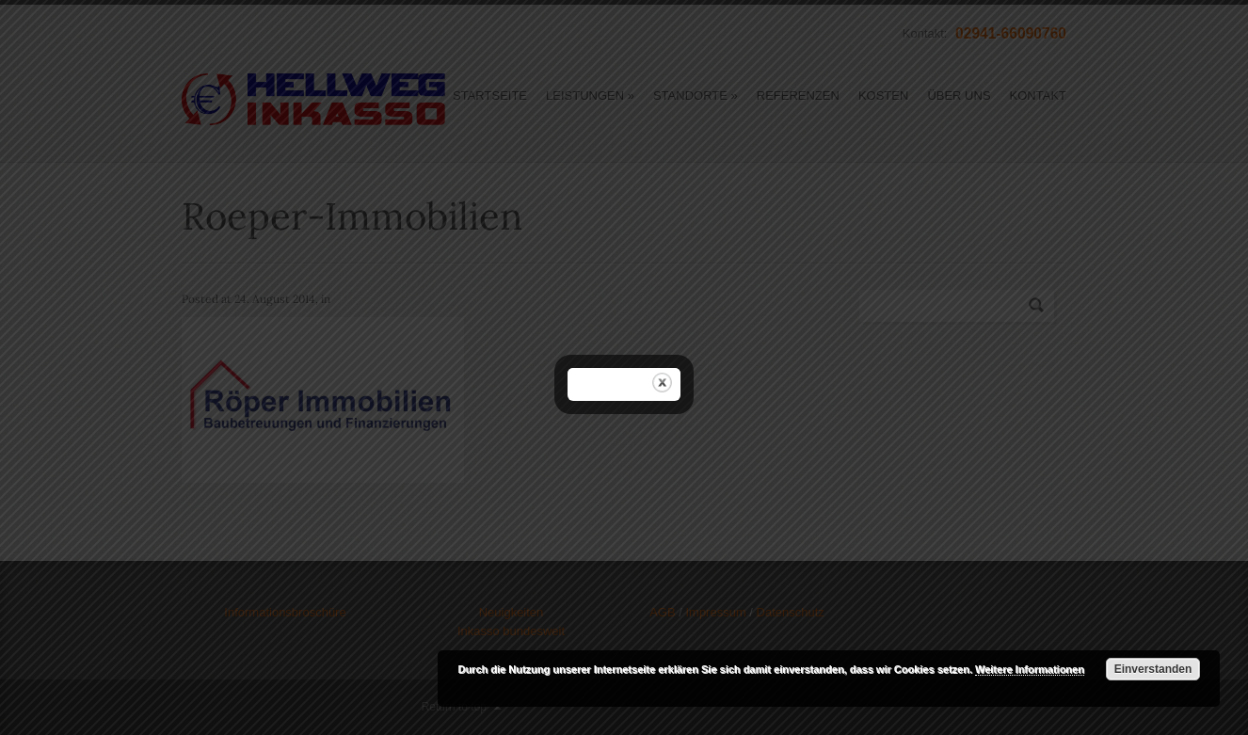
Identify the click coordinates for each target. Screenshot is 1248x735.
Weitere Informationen (1029, 669)
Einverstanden (1153, 669)
